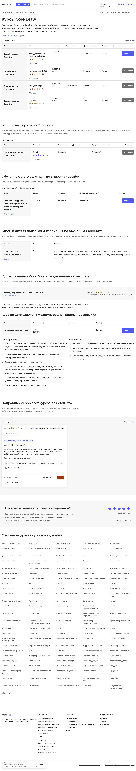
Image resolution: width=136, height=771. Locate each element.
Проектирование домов (40, 548)
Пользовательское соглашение (89, 765)
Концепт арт (34, 666)
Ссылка (6, 259)
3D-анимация (62, 573)
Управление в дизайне (66, 671)
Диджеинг (6, 633)
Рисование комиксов (65, 656)
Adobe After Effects (118, 568)
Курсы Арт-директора (11, 601)
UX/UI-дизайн (116, 548)
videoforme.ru (10, 295)
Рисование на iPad (118, 613)
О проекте (42, 740)
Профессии (70, 727)
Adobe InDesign (36, 588)
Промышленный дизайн (40, 628)
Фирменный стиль (64, 666)
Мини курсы (43, 733)
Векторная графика (119, 588)
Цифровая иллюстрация (40, 638)
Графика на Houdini (118, 578)
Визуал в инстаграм (10, 543)
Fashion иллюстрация (119, 633)
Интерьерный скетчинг (39, 656)
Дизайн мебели (9, 666)
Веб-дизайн (88, 548)
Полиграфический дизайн (68, 578)
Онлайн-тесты (71, 718)
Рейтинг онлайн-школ (47, 752)
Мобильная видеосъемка (67, 686)
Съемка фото (89, 593)
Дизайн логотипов (10, 646)
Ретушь (113, 601)
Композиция (61, 601)
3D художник (8, 628)
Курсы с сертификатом (47, 721)
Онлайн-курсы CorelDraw (19, 440)
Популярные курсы (45, 718)
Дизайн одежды (90, 661)
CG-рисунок (61, 633)
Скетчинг (33, 573)
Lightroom (114, 606)
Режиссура (88, 633)
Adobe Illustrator (9, 568)
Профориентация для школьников (80, 724)
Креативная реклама (119, 651)
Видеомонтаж (8, 561)
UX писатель (34, 686)
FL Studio (87, 686)
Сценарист (34, 633)
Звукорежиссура (9, 661)
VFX (30, 651)
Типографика (8, 588)
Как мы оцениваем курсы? (14, 36)
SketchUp (87, 588)
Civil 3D (59, 628)
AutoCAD (60, 583)
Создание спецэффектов (94, 628)
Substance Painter (118, 638)
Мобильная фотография (40, 671)
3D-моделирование (119, 556)
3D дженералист (63, 621)
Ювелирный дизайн (119, 661)
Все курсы (25, 4)
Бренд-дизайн (8, 578)
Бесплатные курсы (45, 730)
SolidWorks (88, 638)
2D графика (88, 601)
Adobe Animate (35, 593)
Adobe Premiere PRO (11, 573)
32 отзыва (36, 159)
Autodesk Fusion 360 (92, 543)
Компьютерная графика (12, 651)
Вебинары (70, 730)
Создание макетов (37, 678)
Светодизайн (8, 678)
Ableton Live (34, 601)
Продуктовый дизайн (120, 573)
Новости (103, 718)
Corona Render (89, 671)
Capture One (7, 613)
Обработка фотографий (39, 646)
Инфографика (8, 593)
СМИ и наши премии (46, 746)
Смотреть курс (9, 214)
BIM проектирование (65, 606)
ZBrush (113, 583)
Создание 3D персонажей (95, 578)
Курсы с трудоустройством (48, 724)
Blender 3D (114, 561)
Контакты (41, 749)
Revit (31, 583)
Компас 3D (33, 543)
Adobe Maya (88, 583)
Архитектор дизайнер (120, 621)
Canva (112, 628)
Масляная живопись (65, 646)
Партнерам (104, 724)
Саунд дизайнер (63, 678)
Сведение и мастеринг (66, 661)
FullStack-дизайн (63, 613)
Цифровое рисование (11, 621)
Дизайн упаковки (36, 578)
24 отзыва (33, 93)
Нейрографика (8, 548)
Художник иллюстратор (67, 593)
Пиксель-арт (7, 656)
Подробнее (8, 62)
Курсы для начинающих (47, 727)
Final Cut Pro (34, 661)
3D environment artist (92, 651)
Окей (41, 765)
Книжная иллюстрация (66, 638)
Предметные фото (64, 543)
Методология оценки (46, 743)
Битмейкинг (115, 656)
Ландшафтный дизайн (39, 568)
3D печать (60, 651)
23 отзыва (32, 108)
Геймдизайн (88, 573)
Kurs (6, 4)
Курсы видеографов (38, 606)
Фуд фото (114, 671)
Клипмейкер (115, 543)
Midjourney (6, 693)
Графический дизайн (11, 556)
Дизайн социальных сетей (14, 686)
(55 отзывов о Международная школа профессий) (109, 295)
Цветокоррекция (90, 656)
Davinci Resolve (8, 606)
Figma (85, 556)
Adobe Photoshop (64, 556)
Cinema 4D (87, 568)
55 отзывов (33, 63)
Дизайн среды (35, 613)
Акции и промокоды (105, 4)
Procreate (60, 588)
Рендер (113, 666)
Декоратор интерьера (93, 666)
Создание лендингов (65, 561)
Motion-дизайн (35, 556)
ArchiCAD (6, 583)
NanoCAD (114, 678)
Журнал (103, 721)
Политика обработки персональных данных (119, 765)
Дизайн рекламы (117, 646)
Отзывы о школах (125, 4)
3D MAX (86, 561)
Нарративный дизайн (93, 646)
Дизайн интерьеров (65, 568)
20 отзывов (33, 78)
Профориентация (73, 721)
